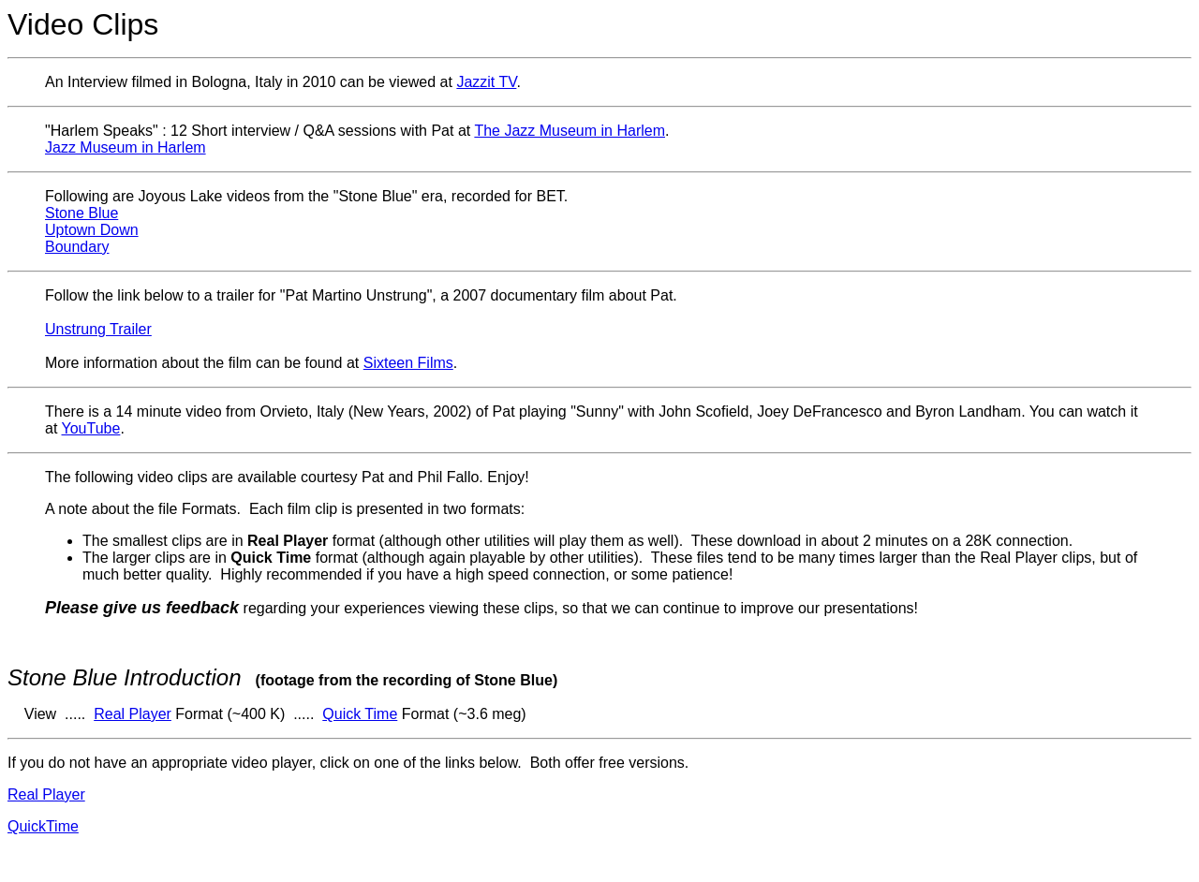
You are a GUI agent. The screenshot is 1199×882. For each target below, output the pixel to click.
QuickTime (43, 826)
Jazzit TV (486, 82)
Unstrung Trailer (98, 329)
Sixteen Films (408, 363)
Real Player (132, 714)
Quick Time (359, 714)
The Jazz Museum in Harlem (569, 131)
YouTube (91, 428)
